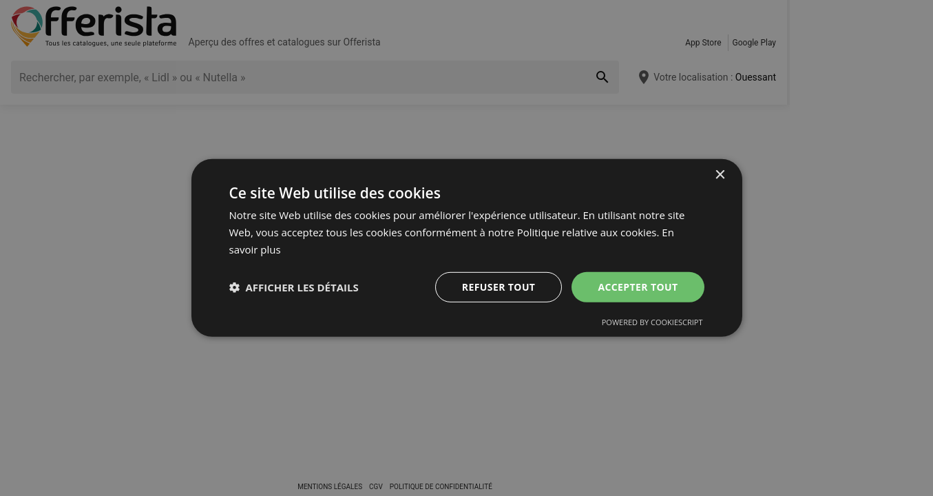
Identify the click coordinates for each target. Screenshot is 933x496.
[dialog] (466, 248)
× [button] (720, 175)
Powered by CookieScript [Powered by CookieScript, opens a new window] (652, 322)
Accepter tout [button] (638, 286)
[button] (294, 287)
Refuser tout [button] (499, 286)
